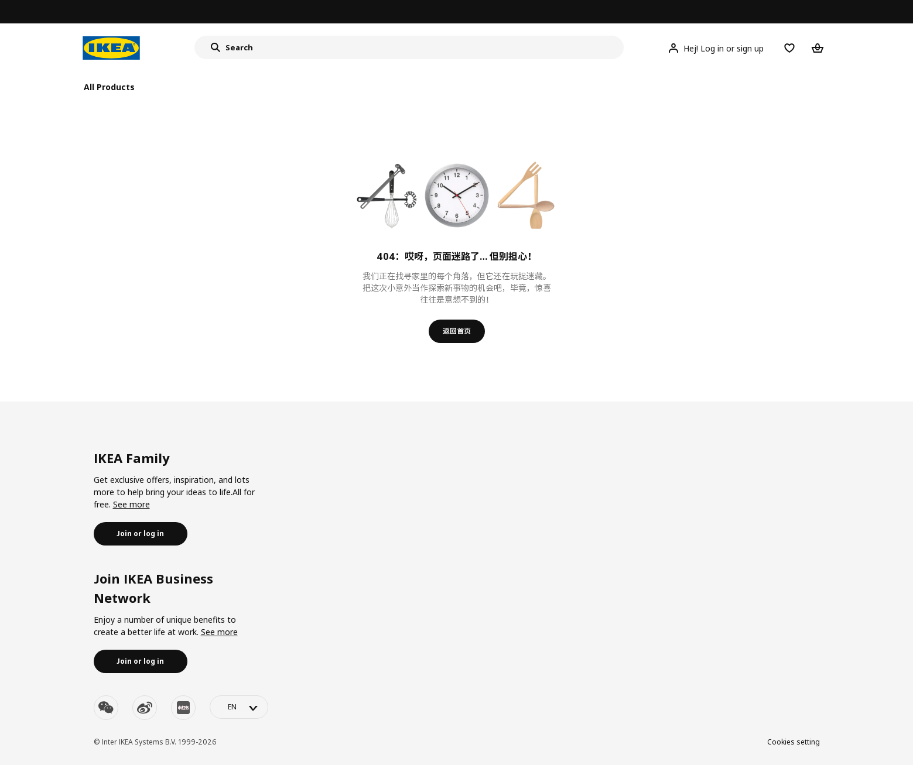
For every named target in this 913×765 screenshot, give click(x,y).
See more (131, 504)
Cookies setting (793, 742)
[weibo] (144, 707)
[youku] (183, 707)
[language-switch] (239, 707)
